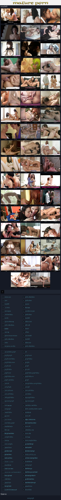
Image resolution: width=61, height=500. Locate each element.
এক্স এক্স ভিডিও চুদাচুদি (10, 352)
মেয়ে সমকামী (28, 335)
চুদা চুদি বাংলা (28, 355)
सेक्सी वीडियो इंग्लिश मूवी (30, 482)
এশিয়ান (27, 332)
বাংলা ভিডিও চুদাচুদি (10, 423)
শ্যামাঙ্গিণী (7, 304)
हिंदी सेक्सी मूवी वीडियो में (30, 475)
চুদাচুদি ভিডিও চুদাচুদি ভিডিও (32, 373)
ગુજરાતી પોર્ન (8, 482)
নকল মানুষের (8, 311)
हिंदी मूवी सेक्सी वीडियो (9, 433)
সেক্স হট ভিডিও (8, 412)
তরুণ (6, 300)
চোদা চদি (7, 383)
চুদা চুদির (27, 362)
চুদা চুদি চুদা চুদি (8, 355)
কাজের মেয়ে (8, 297)
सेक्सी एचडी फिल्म (8, 458)
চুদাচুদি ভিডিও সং (29, 376)
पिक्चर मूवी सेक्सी (8, 475)
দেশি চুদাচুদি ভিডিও (9, 397)
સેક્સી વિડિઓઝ (9, 426)
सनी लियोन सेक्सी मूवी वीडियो (31, 458)
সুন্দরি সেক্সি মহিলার (30, 297)
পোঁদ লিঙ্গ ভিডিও (9, 314)
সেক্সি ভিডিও (8, 479)
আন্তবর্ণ (27, 328)
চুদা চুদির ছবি (8, 366)
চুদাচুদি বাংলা (8, 373)
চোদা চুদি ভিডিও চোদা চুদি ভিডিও (33, 383)
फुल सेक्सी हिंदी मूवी (29, 444)
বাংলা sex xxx (8, 405)
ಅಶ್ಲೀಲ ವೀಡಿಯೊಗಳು (30, 419)
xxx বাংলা (7, 416)
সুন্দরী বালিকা (28, 300)
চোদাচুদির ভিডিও (9, 437)
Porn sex (27, 307)
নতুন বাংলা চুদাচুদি (29, 401)
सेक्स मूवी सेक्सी (8, 486)
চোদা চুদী (27, 387)
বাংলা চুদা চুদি (14, 0)
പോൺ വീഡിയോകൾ (11, 489)
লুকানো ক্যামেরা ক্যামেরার (11, 335)
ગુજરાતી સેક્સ (8, 447)
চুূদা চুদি (27, 380)
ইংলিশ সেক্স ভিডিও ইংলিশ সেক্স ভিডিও (33, 409)
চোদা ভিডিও (28, 394)
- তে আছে (7, 307)
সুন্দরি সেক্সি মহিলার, (9, 325)
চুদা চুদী (27, 366)
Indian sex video (9, 468)
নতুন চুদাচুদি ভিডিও (30, 397)
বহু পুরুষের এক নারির (10, 346)
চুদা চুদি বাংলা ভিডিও (10, 359)
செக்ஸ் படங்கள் (9, 461)
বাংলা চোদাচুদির (9, 444)
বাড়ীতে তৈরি (28, 321)
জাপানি (6, 318)
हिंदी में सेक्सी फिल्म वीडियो (30, 423)
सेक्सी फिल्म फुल (28, 468)
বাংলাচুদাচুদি (8, 409)
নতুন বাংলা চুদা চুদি (9, 401)
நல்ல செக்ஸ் (8, 419)
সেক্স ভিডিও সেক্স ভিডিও (31, 405)
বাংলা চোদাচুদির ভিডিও (31, 440)
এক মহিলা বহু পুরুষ (30, 311)
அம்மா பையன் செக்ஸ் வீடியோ (12, 472)
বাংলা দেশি (27, 416)
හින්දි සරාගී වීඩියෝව (30, 454)
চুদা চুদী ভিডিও (8, 369)
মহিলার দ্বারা (28, 342)
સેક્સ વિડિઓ (8, 465)
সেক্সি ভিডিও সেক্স (29, 430)
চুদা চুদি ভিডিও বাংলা (10, 362)
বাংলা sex (27, 437)
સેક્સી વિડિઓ (28, 461)
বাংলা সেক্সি (28, 433)
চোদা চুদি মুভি (8, 387)
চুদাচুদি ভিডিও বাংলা (10, 376)
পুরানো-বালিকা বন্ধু (9, 321)
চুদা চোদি (27, 369)
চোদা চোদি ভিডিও (9, 394)
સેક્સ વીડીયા (28, 489)
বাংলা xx (7, 440)
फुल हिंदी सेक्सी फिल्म (29, 479)
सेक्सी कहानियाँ (28, 447)
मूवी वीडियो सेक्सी (8, 451)
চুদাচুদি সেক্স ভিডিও (9, 380)
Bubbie (6, 328)
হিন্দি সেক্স (7, 430)
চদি (26, 352)
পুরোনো (27, 304)
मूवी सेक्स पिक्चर (8, 454)
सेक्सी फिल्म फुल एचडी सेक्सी (31, 472)
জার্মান (6, 342)
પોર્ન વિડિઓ (28, 412)
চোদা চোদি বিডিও (29, 390)
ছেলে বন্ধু (7, 332)
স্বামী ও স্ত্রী (27, 325)
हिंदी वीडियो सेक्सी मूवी (29, 451)
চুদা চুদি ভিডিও (28, 359)
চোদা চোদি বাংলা (9, 390)
